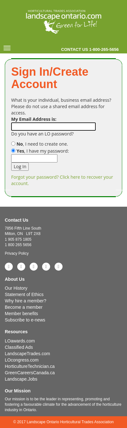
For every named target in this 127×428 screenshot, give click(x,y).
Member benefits (21, 313)
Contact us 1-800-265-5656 (90, 49)
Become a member (23, 307)
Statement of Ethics (24, 294)
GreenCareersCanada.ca (30, 372)
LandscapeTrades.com (27, 353)
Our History (16, 288)
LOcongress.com (22, 359)
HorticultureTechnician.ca (30, 366)
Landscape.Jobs (21, 379)
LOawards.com (20, 340)
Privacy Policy (17, 253)
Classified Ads (19, 347)
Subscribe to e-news (25, 319)
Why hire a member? (25, 300)
